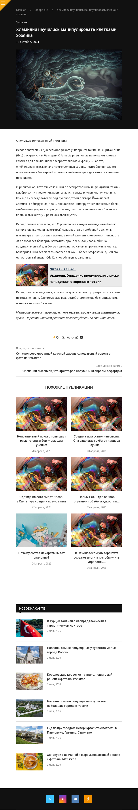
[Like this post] (57, 338)
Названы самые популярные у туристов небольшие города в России (76, 704)
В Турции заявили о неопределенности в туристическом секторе (76, 623)
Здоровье (42, 10)
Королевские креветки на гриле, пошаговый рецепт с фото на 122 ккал (79, 677)
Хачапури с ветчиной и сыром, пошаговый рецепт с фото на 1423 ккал (83, 757)
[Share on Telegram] (81, 338)
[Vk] (75, 799)
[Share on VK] (68, 338)
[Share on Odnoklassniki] (73, 338)
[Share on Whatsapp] (77, 338)
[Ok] (89, 799)
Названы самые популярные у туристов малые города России (82, 650)
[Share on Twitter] (63, 338)
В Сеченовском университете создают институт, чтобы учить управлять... (97, 557)
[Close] (5, 5)
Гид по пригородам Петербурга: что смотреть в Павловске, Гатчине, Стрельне (82, 730)
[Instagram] (62, 799)
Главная (21, 10)
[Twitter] (49, 799)
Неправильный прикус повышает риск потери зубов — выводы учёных (41, 441)
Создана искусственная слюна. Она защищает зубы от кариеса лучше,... (96, 441)
